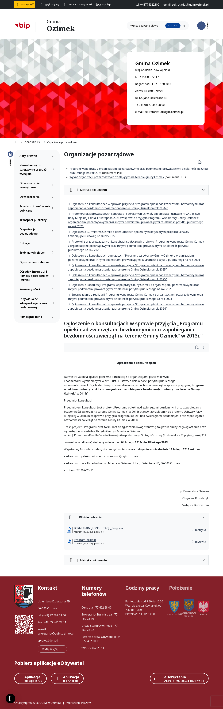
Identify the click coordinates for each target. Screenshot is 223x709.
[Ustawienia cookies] (10, 698)
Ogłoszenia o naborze (37, 262)
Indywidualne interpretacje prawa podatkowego (37, 303)
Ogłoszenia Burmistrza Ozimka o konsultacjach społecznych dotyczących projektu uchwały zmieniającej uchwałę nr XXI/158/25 (128, 234)
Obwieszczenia (37, 197)
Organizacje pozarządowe (37, 231)
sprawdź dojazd (48, 640)
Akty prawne (37, 156)
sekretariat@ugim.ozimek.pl (56, 633)
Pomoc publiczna (37, 317)
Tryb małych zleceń (37, 252)
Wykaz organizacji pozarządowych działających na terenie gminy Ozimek (117, 177)
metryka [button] (199, 530)
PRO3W (86, 703)
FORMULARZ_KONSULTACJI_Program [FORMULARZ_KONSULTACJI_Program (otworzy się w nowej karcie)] (98, 528)
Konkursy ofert (37, 289)
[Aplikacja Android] (67, 678)
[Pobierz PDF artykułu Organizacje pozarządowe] (201, 161)
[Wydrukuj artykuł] (206, 161)
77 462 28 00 (58, 615)
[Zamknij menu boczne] (10, 158)
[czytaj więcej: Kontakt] (52, 649)
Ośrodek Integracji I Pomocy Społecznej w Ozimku (37, 276)
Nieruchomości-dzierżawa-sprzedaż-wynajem (37, 169)
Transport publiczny (37, 220)
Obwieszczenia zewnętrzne (37, 185)
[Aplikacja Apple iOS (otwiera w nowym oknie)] (30, 678)
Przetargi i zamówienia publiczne (37, 208)
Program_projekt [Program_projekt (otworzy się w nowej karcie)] (85, 540)
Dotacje (37, 243)
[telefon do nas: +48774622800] (149, 4)
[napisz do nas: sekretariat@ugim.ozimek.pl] (190, 4)
